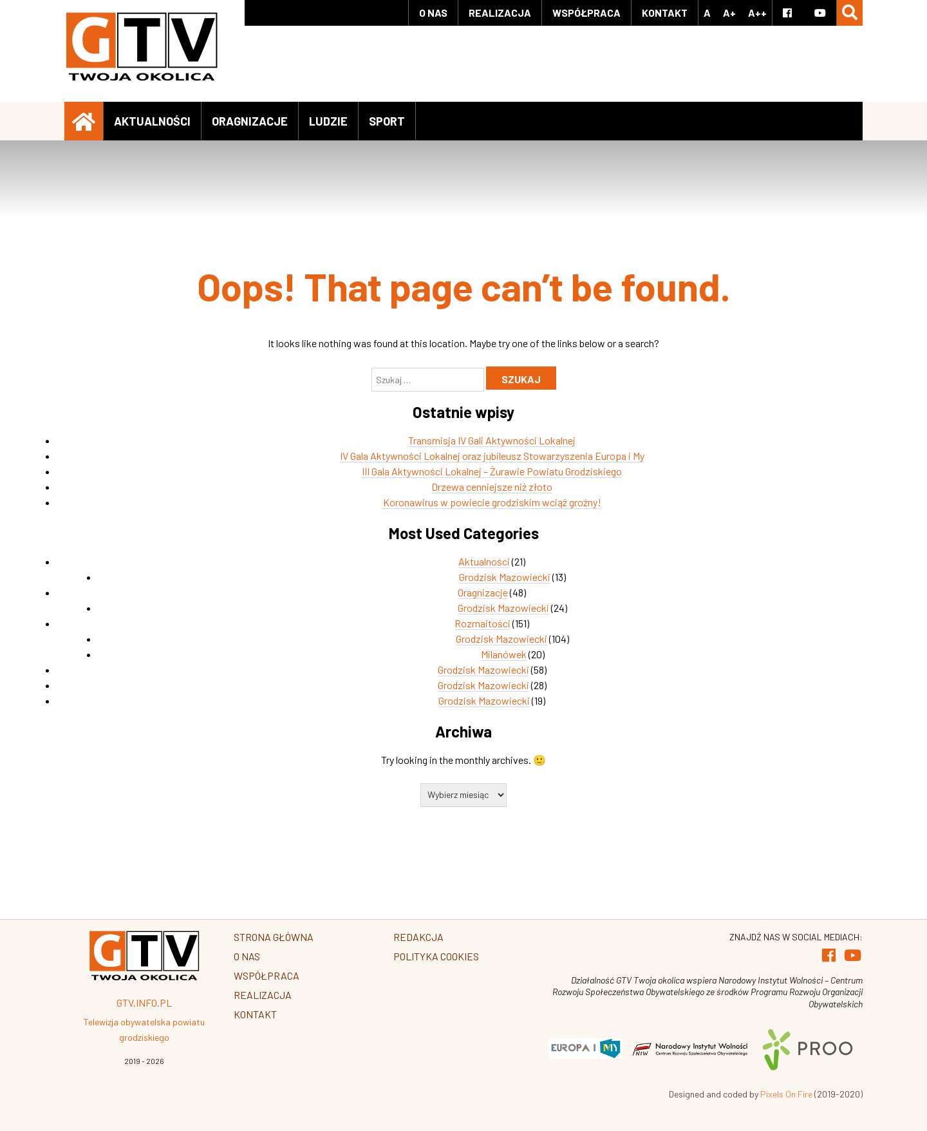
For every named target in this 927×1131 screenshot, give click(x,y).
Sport (387, 121)
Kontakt (665, 12)
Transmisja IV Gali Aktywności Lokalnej (492, 440)
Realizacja (500, 12)
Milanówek (504, 654)
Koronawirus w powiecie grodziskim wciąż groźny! (492, 502)
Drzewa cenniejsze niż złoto (491, 486)
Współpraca (586, 12)
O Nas (433, 12)
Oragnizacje (250, 121)
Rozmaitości (482, 623)
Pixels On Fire (786, 1093)
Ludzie (328, 121)
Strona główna (274, 937)
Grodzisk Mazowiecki (504, 577)
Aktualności (152, 121)
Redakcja (418, 937)
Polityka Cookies (436, 956)
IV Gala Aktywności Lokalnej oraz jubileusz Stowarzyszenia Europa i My (492, 456)
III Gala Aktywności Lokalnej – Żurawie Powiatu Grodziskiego (492, 471)
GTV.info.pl (144, 1002)
